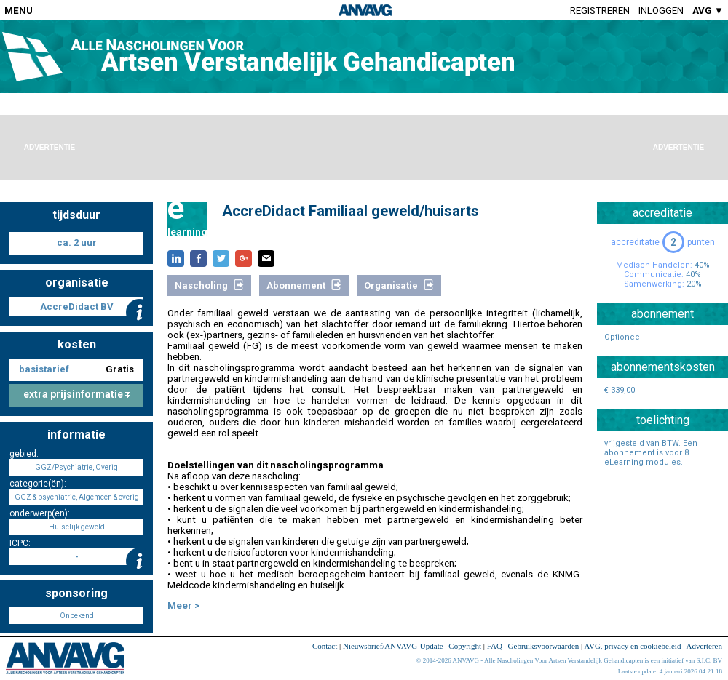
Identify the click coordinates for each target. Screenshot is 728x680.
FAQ (494, 645)
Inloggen (661, 10)
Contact (324, 645)
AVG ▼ (708, 10)
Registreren (600, 10)
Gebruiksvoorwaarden (543, 645)
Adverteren (704, 645)
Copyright (464, 645)
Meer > (183, 605)
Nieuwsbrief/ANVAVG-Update (393, 645)
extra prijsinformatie (76, 394)
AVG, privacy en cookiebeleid (632, 645)
